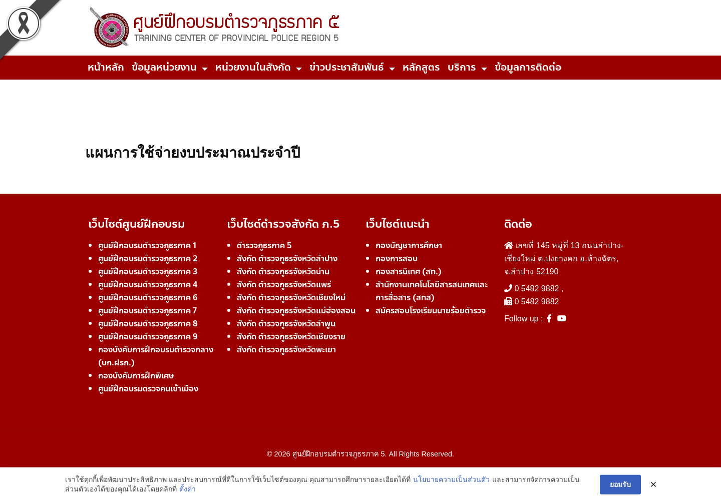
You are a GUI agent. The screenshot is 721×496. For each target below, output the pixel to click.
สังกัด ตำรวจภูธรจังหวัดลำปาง (287, 258)
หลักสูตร (421, 67)
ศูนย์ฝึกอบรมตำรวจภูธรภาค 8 (148, 323)
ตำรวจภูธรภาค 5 (264, 245)
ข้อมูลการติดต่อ (528, 67)
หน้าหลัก (106, 67)
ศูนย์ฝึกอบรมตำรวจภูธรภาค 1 (147, 245)
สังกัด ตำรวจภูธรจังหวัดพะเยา (286, 349)
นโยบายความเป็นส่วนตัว (451, 488)
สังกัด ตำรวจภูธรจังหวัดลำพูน (286, 323)
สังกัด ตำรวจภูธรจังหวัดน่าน (283, 271)
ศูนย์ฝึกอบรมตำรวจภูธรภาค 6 (148, 297)
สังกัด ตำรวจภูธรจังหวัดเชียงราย (291, 336)
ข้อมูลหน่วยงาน (164, 67)
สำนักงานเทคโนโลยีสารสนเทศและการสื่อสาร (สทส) (432, 291)
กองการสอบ (397, 258)
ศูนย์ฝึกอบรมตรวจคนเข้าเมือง (148, 388)
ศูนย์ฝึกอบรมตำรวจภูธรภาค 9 (148, 336)
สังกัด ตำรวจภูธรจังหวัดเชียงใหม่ (291, 297)
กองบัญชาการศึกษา (409, 245)
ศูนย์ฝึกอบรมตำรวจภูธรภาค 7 (147, 310)
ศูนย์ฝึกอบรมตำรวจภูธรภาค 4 (147, 284)
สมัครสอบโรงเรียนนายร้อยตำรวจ (431, 310)
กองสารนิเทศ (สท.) (409, 271)
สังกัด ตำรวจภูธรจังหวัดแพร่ (284, 284)
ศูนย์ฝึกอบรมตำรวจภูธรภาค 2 (148, 258)
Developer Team (360, 472)
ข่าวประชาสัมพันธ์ (346, 67)
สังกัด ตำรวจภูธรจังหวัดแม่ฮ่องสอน (296, 310)
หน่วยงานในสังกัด (253, 67)
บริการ (462, 67)
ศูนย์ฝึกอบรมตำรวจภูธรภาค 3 (148, 271)
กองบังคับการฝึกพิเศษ (136, 375)
